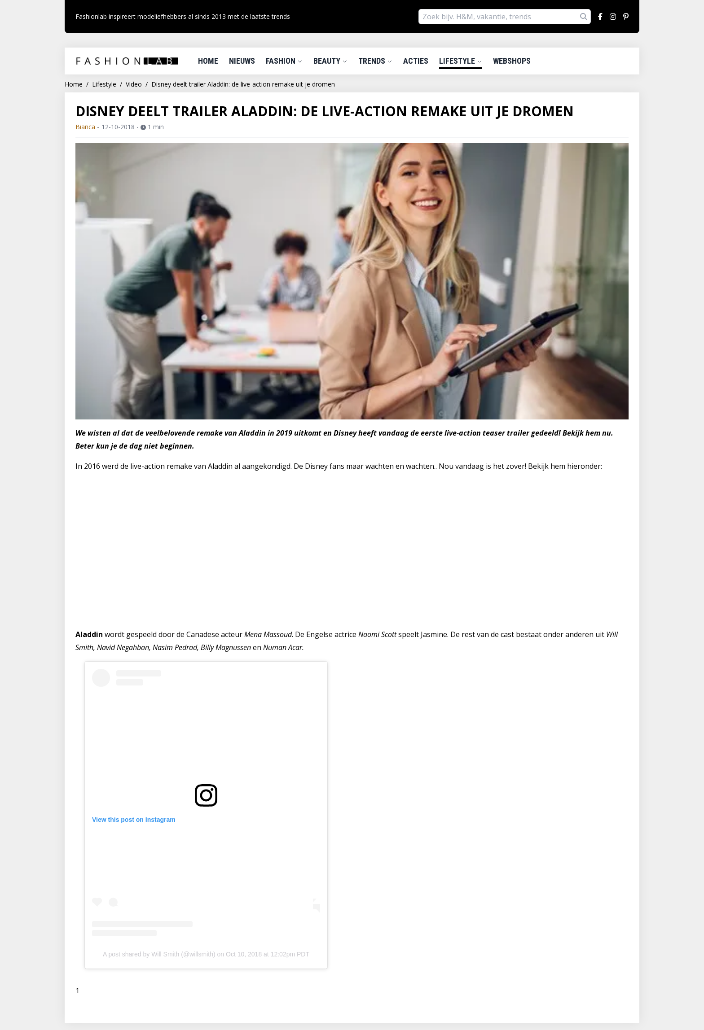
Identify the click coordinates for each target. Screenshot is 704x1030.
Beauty (330, 60)
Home (208, 60)
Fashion (284, 60)
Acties (415, 60)
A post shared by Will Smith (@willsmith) (159, 954)
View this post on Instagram (134, 819)
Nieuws (242, 60)
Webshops (512, 60)
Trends (375, 60)
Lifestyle (460, 60)
